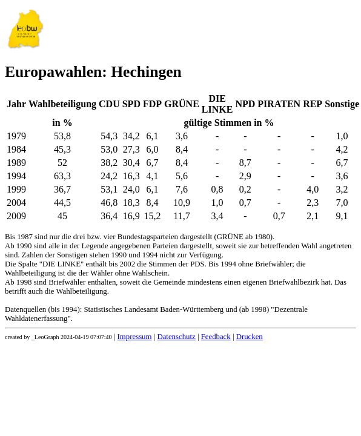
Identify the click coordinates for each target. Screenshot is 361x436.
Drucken (249, 336)
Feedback (216, 336)
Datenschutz (176, 336)
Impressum (135, 336)
